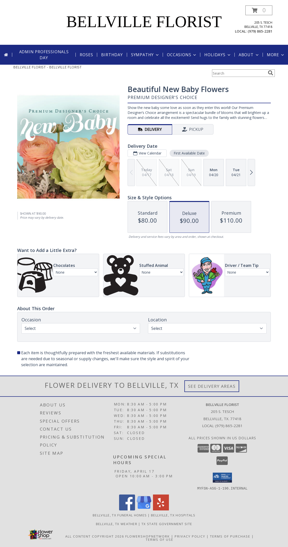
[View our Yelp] (161, 508)
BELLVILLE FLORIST (144, 22)
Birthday (112, 54)
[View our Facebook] (127, 508)
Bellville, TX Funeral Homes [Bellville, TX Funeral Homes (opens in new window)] (120, 515)
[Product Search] (239, 73)
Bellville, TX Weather (116, 523)
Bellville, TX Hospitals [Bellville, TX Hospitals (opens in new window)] (173, 515)
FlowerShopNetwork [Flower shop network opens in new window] (147, 536)
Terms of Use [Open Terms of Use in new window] (159, 539)
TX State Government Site (167, 523)
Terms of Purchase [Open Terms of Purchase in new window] (230, 536)
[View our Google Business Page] (144, 508)
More (276, 54)
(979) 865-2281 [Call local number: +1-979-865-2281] (260, 31)
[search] (271, 73)
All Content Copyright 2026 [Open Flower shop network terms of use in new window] (94, 536)
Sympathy (145, 54)
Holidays (217, 54)
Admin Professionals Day (44, 54)
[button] (258, 10)
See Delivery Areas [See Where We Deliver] (212, 386)
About (249, 54)
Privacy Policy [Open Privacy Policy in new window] (190, 536)
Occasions (182, 54)
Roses (86, 54)
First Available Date (189, 153)
